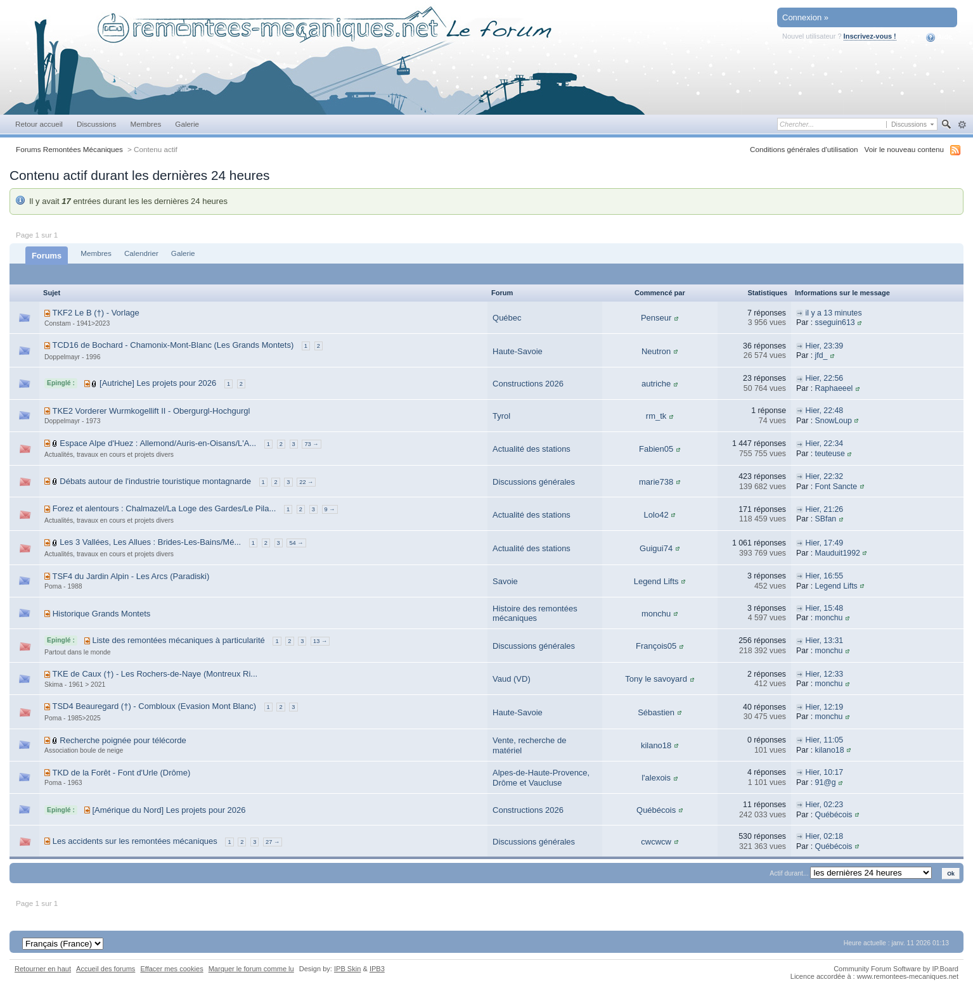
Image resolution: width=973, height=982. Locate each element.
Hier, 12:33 (824, 674)
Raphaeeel (834, 388)
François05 (656, 646)
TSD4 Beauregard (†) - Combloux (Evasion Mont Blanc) (154, 706)
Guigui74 (656, 548)
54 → (296, 543)
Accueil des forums (105, 968)
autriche (656, 383)
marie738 (656, 482)
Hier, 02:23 (824, 804)
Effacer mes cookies (171, 968)
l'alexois (656, 777)
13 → (320, 641)
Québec (507, 317)
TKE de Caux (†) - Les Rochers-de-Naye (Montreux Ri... (154, 674)
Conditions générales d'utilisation (804, 149)
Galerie (187, 124)
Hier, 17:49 (824, 543)
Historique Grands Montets (102, 613)
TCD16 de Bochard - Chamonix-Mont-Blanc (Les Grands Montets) (172, 345)
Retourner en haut (43, 968)
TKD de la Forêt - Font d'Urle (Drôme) (121, 772)
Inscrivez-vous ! (870, 36)
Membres (145, 124)
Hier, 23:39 (824, 345)
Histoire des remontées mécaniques (535, 613)
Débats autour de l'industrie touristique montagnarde (155, 481)
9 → (330, 509)
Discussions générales (534, 482)
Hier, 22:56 (824, 378)
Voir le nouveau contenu (904, 149)
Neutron (656, 351)
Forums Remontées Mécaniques (69, 149)
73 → (311, 444)
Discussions (97, 124)
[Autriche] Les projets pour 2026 (158, 383)
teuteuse (830, 453)
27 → (273, 842)
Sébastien (656, 712)
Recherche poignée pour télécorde (123, 740)
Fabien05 (656, 449)
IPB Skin (347, 968)
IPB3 (377, 968)
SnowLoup (833, 420)
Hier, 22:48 (824, 410)
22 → (306, 482)
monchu (656, 613)
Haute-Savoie (518, 351)
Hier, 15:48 (824, 608)
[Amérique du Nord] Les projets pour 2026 (168, 810)
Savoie (505, 581)
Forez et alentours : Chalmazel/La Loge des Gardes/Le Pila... (164, 508)
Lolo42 (656, 515)
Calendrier (141, 253)
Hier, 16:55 (824, 575)
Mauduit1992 (837, 553)
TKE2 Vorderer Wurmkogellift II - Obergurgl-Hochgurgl (151, 411)
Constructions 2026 (528, 383)
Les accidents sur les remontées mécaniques (135, 841)
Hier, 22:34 (824, 443)
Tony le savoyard (656, 679)
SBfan (826, 518)
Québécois (656, 810)
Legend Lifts (656, 581)
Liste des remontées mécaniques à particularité (178, 640)
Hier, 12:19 (824, 707)
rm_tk (656, 416)
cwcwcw (656, 841)
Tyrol (501, 416)
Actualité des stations (531, 449)
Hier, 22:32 (824, 476)
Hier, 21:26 (824, 509)
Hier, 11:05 (824, 740)
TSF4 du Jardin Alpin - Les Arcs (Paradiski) (130, 576)
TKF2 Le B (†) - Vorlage (95, 312)
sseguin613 (835, 322)
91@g (825, 782)
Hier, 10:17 (824, 772)
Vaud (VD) (512, 679)
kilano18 (656, 745)
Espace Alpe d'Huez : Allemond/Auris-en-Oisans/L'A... (158, 443)
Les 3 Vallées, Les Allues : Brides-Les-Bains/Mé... (150, 542)
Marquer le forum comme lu (251, 968)
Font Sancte (836, 486)
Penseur (656, 317)
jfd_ (821, 355)
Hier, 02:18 (824, 836)
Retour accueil (39, 124)
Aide (939, 37)
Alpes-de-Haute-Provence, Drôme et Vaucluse (541, 778)
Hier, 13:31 (824, 640)
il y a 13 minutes (833, 313)
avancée (962, 124)
